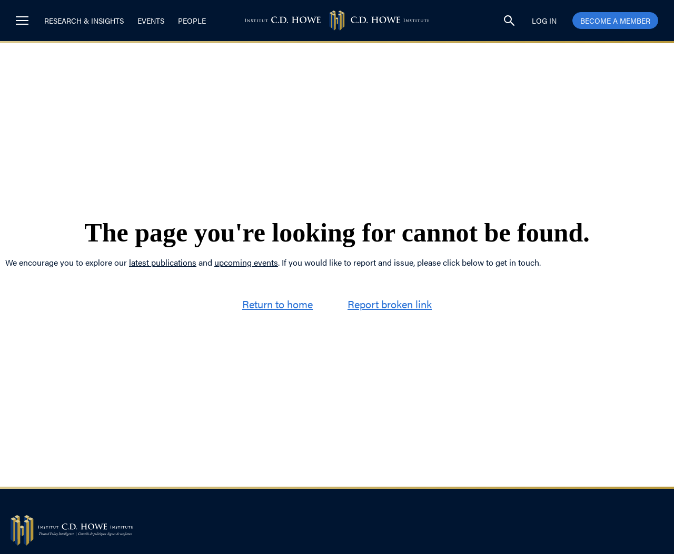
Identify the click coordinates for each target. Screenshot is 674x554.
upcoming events (246, 262)
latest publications (162, 262)
